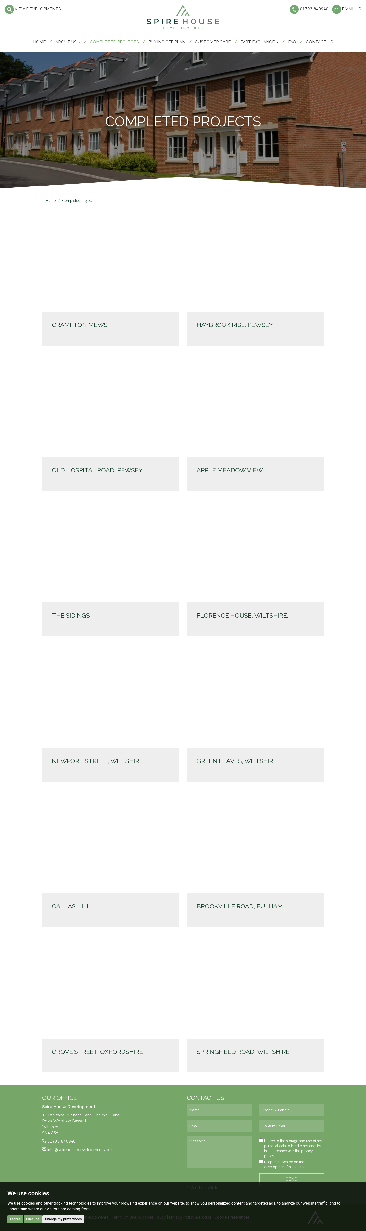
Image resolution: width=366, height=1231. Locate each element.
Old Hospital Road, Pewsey (97, 470)
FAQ (292, 41)
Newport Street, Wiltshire (97, 761)
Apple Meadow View (230, 470)
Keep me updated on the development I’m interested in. (285, 1164)
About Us (67, 41)
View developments (33, 8)
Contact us (319, 41)
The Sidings (71, 615)
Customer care (213, 41)
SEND (292, 1179)
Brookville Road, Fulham (240, 906)
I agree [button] (15, 1219)
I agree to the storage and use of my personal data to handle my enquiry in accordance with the (290, 1148)
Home (39, 41)
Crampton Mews (80, 324)
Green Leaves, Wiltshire (237, 761)
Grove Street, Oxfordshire (97, 1051)
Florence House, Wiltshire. (242, 615)
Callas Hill (71, 906)
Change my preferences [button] (63, 1219)
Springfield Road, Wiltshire (243, 1051)
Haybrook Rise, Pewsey (235, 324)
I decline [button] (32, 1219)
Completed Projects (114, 41)
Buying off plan (166, 41)
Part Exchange (259, 41)
